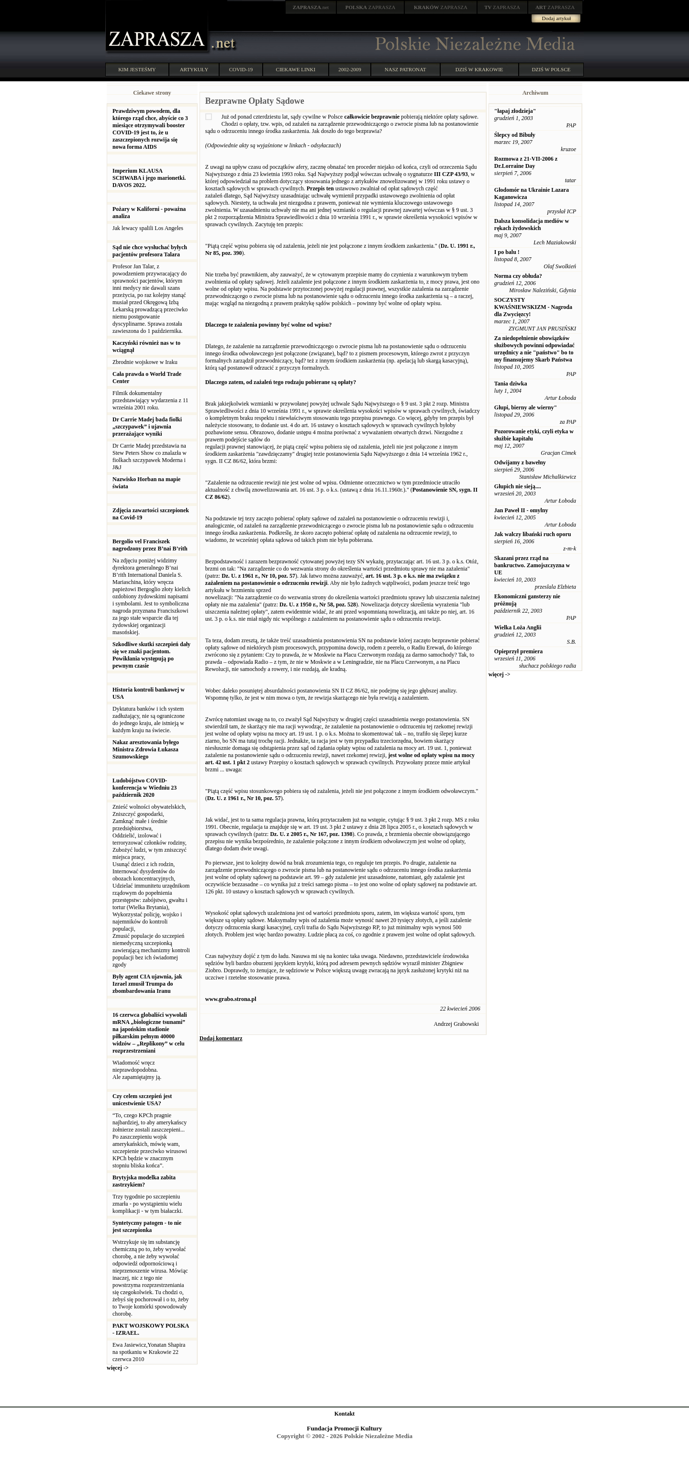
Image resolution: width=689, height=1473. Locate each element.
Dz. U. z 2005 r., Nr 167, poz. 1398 (311, 834)
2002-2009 (349, 69)
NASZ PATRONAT (405, 69)
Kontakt (344, 1413)
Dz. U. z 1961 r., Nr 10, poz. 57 (258, 575)
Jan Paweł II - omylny (521, 510)
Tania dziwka (510, 383)
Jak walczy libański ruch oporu (532, 534)
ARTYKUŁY (194, 69)
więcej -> (118, 1367)
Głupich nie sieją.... (517, 486)
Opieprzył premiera (518, 651)
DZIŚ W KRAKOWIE (479, 69)
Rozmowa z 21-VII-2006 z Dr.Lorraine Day (525, 162)
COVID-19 (241, 69)
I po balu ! (507, 252)
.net (311, 7)
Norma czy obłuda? (518, 276)
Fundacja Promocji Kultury (344, 1428)
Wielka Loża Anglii (517, 627)
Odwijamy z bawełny (520, 462)
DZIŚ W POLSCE (551, 69)
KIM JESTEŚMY (137, 69)
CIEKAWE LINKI (296, 69)
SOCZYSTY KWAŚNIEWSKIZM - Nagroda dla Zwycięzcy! (533, 307)
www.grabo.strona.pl (230, 999)
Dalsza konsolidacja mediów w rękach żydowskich (531, 224)
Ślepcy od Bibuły (514, 135)
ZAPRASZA (370, 7)
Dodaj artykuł (556, 18)
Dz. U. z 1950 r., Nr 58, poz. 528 (317, 604)
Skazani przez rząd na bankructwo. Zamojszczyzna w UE (532, 565)
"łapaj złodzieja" (515, 111)
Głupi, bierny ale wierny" (525, 407)
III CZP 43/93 (451, 174)
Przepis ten (320, 188)
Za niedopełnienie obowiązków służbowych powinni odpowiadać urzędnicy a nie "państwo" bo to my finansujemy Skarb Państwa (534, 349)
